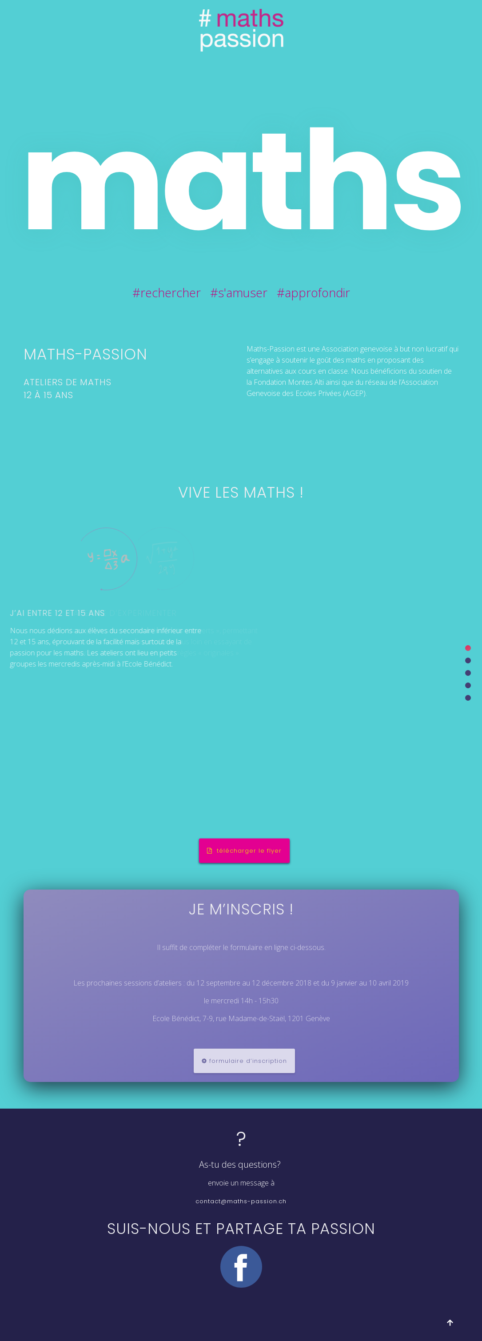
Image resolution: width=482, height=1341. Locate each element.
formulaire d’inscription (244, 1061)
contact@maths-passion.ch (241, 1201)
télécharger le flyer (244, 850)
